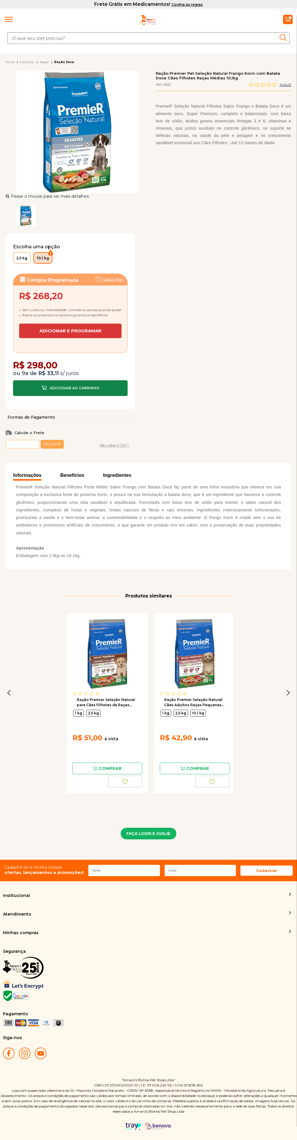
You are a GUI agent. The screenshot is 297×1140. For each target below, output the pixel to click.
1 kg (78, 713)
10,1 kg (198, 713)
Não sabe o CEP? (114, 445)
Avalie (285, 85)
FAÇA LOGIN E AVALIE (148, 833)
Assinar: (70, 304)
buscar (285, 37)
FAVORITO (125, 781)
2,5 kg (93, 713)
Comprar (70, 388)
